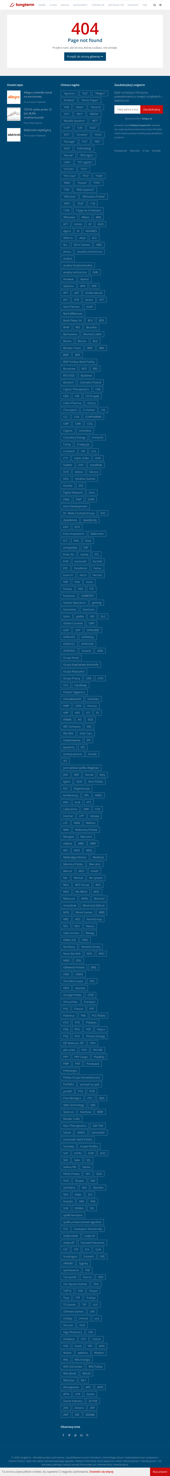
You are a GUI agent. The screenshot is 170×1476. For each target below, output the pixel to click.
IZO (83, 747)
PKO (84, 1050)
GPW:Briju (87, 637)
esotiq (84, 554)
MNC (66, 892)
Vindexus (69, 1339)
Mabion (91, 823)
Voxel (78, 1346)
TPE (77, 1298)
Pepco (101, 1029)
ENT (86, 547)
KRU (66, 802)
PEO (77, 1029)
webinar (83, 1353)
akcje (82, 238)
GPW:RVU (69, 651)
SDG (102, 1153)
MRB (101, 912)
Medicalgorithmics (75, 857)
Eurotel (97, 561)
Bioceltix (91, 327)
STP (76, 1249)
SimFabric (69, 1187)
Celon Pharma (72, 403)
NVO (101, 953)
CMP (66, 424)
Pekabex (91, 1022)
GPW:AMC (93, 630)
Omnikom (95, 1457)
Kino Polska (95, 781)
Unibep (67, 1318)
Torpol (93, 1291)
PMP (66, 1064)
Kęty (102, 775)
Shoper (79, 1181)
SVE (102, 1256)
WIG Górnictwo (72, 1366)
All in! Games (82, 245)
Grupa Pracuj (71, 678)
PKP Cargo (81, 1057)
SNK (81, 1201)
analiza (67, 258)
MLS (98, 885)
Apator (84, 279)
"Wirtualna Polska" (93, 196)
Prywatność (120, 150)
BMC (90, 348)
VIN (90, 1332)
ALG (94, 238)
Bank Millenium (72, 313)
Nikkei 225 (69, 940)
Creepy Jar (83, 444)
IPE (89, 740)
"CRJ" (80, 128)
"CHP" (67, 128)
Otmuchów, (70, 1002)
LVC (65, 823)
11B (92, 203)
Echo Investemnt (73, 534)
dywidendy (90, 520)
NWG (66, 960)
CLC (65, 417)
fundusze (69, 596)
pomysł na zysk (89, 1084)
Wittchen (69, 1380)
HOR (78, 706)
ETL (97, 554)
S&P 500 (98, 1126)
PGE (65, 1036)
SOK (65, 1208)
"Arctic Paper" (90, 100)
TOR (80, 1291)
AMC (99, 245)
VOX (65, 1346)
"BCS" (79, 114)
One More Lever (73, 981)
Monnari (99, 898)
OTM (91, 995)
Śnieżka (68, 1201)
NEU (77, 926)
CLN (76, 417)
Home (42, 5)
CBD (66, 396)
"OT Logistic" (85, 162)
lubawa (94, 816)
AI (78, 231)
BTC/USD (69, 375)
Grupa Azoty (71, 658)
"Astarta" (95, 107)
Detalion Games (85, 479)
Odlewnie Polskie (73, 967)
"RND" (67, 183)
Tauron (87, 1277)
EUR (65, 561)
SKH (65, 1194)
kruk (77, 802)
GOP (66, 630)
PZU (90, 1098)
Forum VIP (98, 5)
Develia (67, 485)
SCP (65, 1153)
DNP (78, 499)
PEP (88, 1029)
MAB (77, 823)
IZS (65, 761)
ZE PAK (93, 1401)
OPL (92, 981)
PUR (92, 1091)
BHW (66, 327)
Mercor (67, 871)
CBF (77, 396)
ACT (65, 224)
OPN (66, 988)
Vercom (68, 1325)
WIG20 (86, 1373)
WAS (102, 1346)
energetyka (70, 547)
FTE (91, 589)
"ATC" (66, 114)
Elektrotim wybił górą (37, 130)
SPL (92, 1208)
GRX (88, 678)
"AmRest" (69, 100)
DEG (66, 479)
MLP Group (82, 885)
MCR (77, 850)
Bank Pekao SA (72, 320)
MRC (66, 919)
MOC (97, 892)
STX (87, 1249)
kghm (66, 781)
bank (90, 307)
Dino (92, 492)
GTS (65, 685)
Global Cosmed (72, 623)
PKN (92, 1043)
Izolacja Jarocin (72, 754)
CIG (103, 410)
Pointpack (93, 1064)
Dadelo (67, 465)
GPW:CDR (87, 644)
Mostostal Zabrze (94, 905)
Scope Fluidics (89, 1146)
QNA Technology (73, 1105)
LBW (86, 809)
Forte (89, 582)
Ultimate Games (73, 1311)
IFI (97, 713)
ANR (95, 272)
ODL (78, 960)
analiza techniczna (75, 272)
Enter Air (68, 554)
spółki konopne (72, 1215)
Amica (67, 251)
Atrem (89, 300)
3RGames (69, 217)
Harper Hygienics (74, 692)
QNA (101, 1098)
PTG (80, 1091)
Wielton (99, 1353)
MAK (66, 830)
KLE (65, 788)
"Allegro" (100, 93)
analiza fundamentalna (77, 265)
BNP (77, 355)
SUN (98, 1249)
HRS (77, 713)
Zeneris (79, 1408)
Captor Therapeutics (76, 389)
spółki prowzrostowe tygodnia (82, 1222)
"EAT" (66, 134)
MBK (81, 843)
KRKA (98, 795)
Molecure (69, 898)
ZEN (65, 1408)
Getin (66, 616)
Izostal (92, 754)
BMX (66, 355)
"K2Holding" (84, 148)
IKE (80, 719)
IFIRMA (67, 719)
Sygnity (83, 1263)
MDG (89, 850)
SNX (92, 1201)
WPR (100, 1387)
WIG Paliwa (95, 1366)
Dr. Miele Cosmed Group (78, 513)
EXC (65, 568)
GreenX (86, 651)
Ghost (120, 1457)
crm (93, 451)
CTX (65, 458)
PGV (77, 1036)
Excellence (80, 568)
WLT (83, 1380)
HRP (66, 713)
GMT (92, 623)
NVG (89, 953)
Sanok (67, 1132)
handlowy (80, 685)
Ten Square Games (75, 1284)
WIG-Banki (69, 1373)
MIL (65, 878)
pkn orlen (69, 1050)
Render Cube (71, 1119)
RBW (100, 1112)
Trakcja (90, 1298)
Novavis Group (90, 947)
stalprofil (68, 1243)
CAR (97, 389)
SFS (88, 1174)
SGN (99, 1174)
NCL (65, 926)
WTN (66, 1394)
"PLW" (99, 176)
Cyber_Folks (81, 458)
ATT (101, 300)
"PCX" (85, 176)
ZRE (77, 1415)
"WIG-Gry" (69, 196)
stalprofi (89, 1236)
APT (65, 293)
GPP (77, 630)
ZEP (92, 1408)
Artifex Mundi (93, 293)
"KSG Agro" (87, 155)
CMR (78, 424)
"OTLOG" (68, 169)
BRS (95, 368)
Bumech (68, 382)
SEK (65, 1160)
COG (90, 424)
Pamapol (89, 1002)
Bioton (67, 341)
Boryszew (69, 368)
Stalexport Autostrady (88, 1229)
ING (89, 726)
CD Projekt (92, 396)
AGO (100, 224)
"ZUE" (80, 203)
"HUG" (98, 134)
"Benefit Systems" (74, 121)
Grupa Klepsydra (73, 671)
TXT (84, 1304)
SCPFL (78, 1153)
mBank (67, 843)
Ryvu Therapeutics (75, 1126)
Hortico (92, 706)
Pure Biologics (72, 1098)
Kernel (89, 775)
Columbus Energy (74, 437)
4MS (98, 217)
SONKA (79, 1208)
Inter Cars (86, 733)
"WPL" (67, 203)
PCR (77, 1022)
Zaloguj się (147, 118)
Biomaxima (70, 334)
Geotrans (89, 609)
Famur (97, 568)
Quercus (68, 1112)
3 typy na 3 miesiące (88, 210)
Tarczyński (69, 1277)
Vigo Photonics (72, 1332)
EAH (65, 527)
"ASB (66, 107)
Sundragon (70, 1256)
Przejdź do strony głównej (85, 56)
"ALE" (85, 93)
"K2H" (66, 148)
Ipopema (68, 747)
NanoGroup (94, 919)
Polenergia (70, 1070)
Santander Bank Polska (77, 1139)
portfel (67, 1091)
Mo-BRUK (81, 892)
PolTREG (68, 1084)
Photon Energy (95, 1036)
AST (65, 300)
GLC (103, 616)
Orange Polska (72, 995)
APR (94, 286)
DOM (91, 499)
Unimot (83, 1318)
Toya (66, 1298)
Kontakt (133, 5)
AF (90, 224)
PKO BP (97, 1050)
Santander (98, 1132)
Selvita (86, 1167)
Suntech (88, 1256)
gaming (96, 602)
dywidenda (70, 520)
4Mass (85, 217)
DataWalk (96, 465)
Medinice (98, 857)
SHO (66, 1181)
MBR (93, 843)
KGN (79, 781)
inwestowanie (71, 740)
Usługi (65, 5)
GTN (100, 678)
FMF (65, 582)
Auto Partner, (71, 307)
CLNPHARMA (93, 417)
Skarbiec (98, 1187)
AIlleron (68, 238)
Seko (77, 1160)
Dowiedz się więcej (101, 1471)
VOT (83, 1339)
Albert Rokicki (36, 123)
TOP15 (67, 1291)
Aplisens (68, 286)
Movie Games (84, 912)
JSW (65, 775)
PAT (91, 1009)
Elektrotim (97, 534)
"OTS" (83, 169)
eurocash (81, 561)
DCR (66, 472)
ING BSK (68, 733)
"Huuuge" (69, 141)
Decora (93, 472)
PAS (65, 1009)
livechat (68, 816)
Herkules (93, 699)
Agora (67, 231)
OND (66, 974)
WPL (88, 1387)
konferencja (70, 795)
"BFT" (95, 121)
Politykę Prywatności (140, 125)
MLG (66, 885)
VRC (90, 1346)
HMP (66, 706)
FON (77, 582)
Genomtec (69, 609)
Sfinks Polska (71, 1174)
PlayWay (99, 1057)
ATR (76, 300)
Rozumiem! (160, 1472)
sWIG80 (68, 1263)
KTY (89, 802)
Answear (68, 279)
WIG (65, 1360)
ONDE (79, 974)
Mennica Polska (73, 864)
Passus (78, 1009)
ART (76, 293)
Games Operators (74, 602)
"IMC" (97, 141)
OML (93, 967)
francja (67, 589)
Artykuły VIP (116, 5)
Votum (96, 1339)
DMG (66, 499)
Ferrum (97, 575)
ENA (76, 541)
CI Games (89, 410)
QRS (93, 1105)
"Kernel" (68, 155)
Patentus (69, 1015)
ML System (96, 878)
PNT (77, 1064)
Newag (90, 933)
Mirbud (78, 878)
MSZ (77, 919)
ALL (65, 245)
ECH (77, 527)
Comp (67, 444)
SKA (84, 1187)
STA (65, 1229)
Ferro (83, 575)
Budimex (86, 375)
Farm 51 (68, 575)
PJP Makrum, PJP (73, 1043)
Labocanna (70, 809)
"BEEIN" (94, 114)
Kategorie (79, 5)
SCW (91, 1153)
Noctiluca (69, 947)
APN (82, 286)
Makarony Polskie (86, 830)
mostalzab (69, 905)
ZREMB (90, 1415)
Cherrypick (70, 410)
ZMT (66, 1415)
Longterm (25, 1457)
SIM (92, 1181)
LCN (97, 809)
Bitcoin (82, 341)
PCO (66, 1022)
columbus (85, 430)
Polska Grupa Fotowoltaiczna (81, 1077)
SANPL (81, 1132)
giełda (80, 616)
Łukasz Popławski (38, 102)
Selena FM (69, 1167)
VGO (82, 1325)
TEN (100, 1277)
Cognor (68, 430)
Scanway (68, 1146)
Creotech (69, 451)
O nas (53, 5)
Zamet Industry (72, 1401)
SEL (88, 1160)
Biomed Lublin (92, 334)
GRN (100, 651)
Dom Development (75, 506)
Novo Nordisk (71, 953)
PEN (65, 1029)
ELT (65, 541)
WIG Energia (82, 1360)
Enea (88, 541)
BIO (78, 327)
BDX (101, 320)
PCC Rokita (98, 1015)
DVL (103, 513)
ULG (95, 1304)
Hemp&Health (72, 699)
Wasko (67, 1353)
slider (78, 1194)
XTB (77, 1394)
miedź (94, 871)
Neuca (90, 926)
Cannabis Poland (90, 382)
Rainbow (85, 1112)
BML (101, 348)
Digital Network (73, 492)
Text (96, 1284)
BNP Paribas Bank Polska (79, 362)
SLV (90, 1194)
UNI (92, 1311)
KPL (86, 795)
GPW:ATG (69, 637)
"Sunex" (82, 183)
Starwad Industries (92, 1243)
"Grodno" (82, 134)
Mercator (95, 864)
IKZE (90, 719)
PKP (65, 1057)
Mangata (68, 836)
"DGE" (93, 128)
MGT (81, 871)
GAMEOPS (87, 596)
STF (65, 1249)
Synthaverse (71, 1270)
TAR (87, 1270)
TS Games (69, 1304)
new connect (71, 933)
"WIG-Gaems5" (85, 190)
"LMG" (67, 162)
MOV (66, 912)
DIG (81, 485)
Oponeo (80, 988)
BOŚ (84, 368)
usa (96, 1318)
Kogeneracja (82, 788)
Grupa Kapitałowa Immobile (80, 664)
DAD (98, 458)
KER (76, 775)
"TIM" (66, 190)
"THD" (97, 183)
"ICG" (84, 141)
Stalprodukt (70, 1236)
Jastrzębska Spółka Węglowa (81, 768)
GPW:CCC (69, 644)
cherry (91, 403)
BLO (95, 341)
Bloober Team (72, 348)
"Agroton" (69, 93)
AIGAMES (91, 231)
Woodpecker (71, 1387)
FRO (80, 589)
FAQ (145, 5)
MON (84, 898)
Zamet (90, 1394)
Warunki (134, 150)
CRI (83, 451)
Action (78, 224)
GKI (92, 616)
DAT (81, 465)
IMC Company (72, 726)
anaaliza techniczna (89, 251)
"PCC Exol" (69, 176)
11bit (66, 210)
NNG (85, 940)
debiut (79, 472)
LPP (81, 816)
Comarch (97, 437)
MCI (65, 850)
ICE (88, 713)
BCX (90, 320)
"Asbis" (79, 107)
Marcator (86, 836)
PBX (83, 1015)
